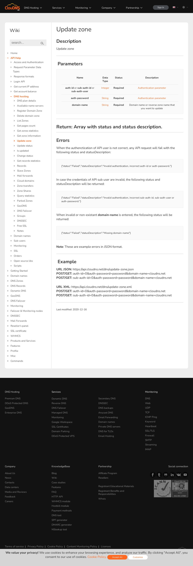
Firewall (149, 435)
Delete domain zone (28, 115)
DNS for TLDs (106, 430)
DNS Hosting (30, 7)
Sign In (160, 7)
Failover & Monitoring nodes (27, 311)
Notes (20, 230)
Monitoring (81, 7)
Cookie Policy (54, 545)
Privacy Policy (35, 545)
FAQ (54, 491)
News (8, 477)
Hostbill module (61, 505)
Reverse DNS (59, 403)
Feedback (10, 496)
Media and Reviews (16, 491)
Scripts (17, 265)
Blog (54, 473)
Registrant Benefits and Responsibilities (111, 492)
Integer (105, 88)
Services (56, 7)
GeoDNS (22, 205)
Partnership (131, 7)
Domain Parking (61, 430)
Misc (13, 356)
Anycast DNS (105, 412)
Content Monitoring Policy (80, 545)
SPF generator (60, 519)
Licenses (104, 545)
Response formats (24, 76)
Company (106, 7)
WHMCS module (61, 500)
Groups (21, 216)
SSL (16, 250)
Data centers (12, 487)
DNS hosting (21, 96)
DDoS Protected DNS (17, 403)
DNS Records (18, 286)
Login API (19, 81)
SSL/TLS (150, 430)
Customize (138, 557)
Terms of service (14, 545)
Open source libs (23, 261)
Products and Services (23, 340)
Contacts (9, 482)
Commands (17, 361)
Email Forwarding (108, 417)
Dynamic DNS (18, 290)
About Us (10, 473)
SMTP (148, 440)
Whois (102, 498)
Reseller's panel (19, 326)
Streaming (151, 444)
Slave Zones (24, 170)
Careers (9, 500)
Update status (24, 145)
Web (147, 403)
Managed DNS (60, 412)
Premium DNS (13, 398)
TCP (147, 412)
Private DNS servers (109, 426)
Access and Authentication (29, 62)
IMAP (148, 449)
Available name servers (30, 105)
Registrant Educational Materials (116, 486)
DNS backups (105, 407)
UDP (147, 407)
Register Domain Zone (29, 110)
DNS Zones (17, 281)
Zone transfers (25, 185)
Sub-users (19, 240)
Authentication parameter (151, 88)
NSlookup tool (60, 528)
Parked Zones (24, 200)
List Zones (22, 120)
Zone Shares (24, 191)
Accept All (117, 557)
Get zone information (29, 135)
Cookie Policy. (96, 557)
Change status (25, 155)
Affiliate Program (108, 473)
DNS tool (57, 514)
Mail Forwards (19, 320)
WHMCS (15, 336)
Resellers (103, 477)
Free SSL (22, 225)
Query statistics (25, 195)
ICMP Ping (151, 417)
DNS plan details (26, 100)
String (105, 98)
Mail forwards (25, 175)
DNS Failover (24, 210)
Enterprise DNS (13, 412)
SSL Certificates (60, 426)
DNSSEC (22, 220)
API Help (16, 58)
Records (21, 165)
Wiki (54, 477)
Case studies (59, 482)
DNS (147, 398)
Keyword (150, 421)
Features (15, 345)
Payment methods (62, 510)
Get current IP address (26, 86)
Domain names (22, 236)
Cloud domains (25, 180)
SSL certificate (18, 331)
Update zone (24, 140)
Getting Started (19, 270)
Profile (14, 351)
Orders (18, 255)
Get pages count (26, 125)
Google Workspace (62, 421)
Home (14, 53)
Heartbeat (150, 426)
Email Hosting (106, 435)
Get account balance (25, 91)
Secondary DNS (107, 398)
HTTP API (57, 496)
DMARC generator (62, 524)
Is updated (23, 150)
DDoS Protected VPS (63, 435)
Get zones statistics (27, 130)
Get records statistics (28, 160)
